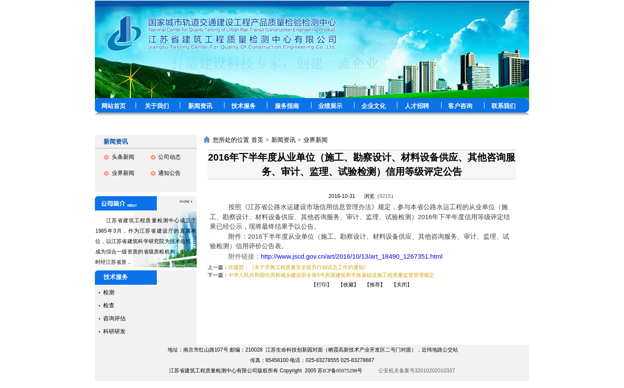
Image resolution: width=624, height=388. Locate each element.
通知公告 (169, 173)
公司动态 (169, 157)
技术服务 (243, 106)
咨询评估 (114, 318)
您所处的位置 (231, 140)
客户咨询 (460, 106)
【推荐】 (374, 285)
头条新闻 (123, 157)
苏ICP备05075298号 (340, 371)
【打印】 (321, 285)
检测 (108, 292)
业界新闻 (123, 173)
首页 (257, 140)
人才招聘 (417, 106)
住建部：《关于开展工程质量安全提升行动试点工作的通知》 (298, 267)
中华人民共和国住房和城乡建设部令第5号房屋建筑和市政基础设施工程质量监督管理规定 (331, 275)
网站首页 (113, 106)
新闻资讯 (200, 106)
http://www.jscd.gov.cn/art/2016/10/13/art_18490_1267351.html (351, 256)
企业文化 (373, 106)
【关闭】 (401, 285)
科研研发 (114, 331)
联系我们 (503, 106)
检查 (108, 305)
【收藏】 (348, 285)
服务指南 (287, 106)
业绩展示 (330, 106)
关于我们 (157, 106)
